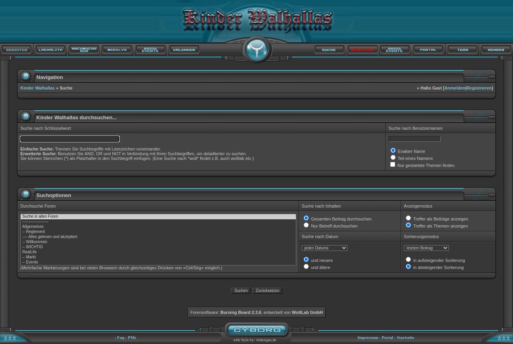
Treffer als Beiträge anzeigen (440, 219)
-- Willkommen (158, 242)
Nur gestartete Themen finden (425, 165)
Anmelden (455, 88)
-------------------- (158, 221)
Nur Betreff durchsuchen (334, 226)
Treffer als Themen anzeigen (440, 226)
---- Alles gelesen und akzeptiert (158, 237)
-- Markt (158, 257)
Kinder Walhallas (37, 88)
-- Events (158, 262)
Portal (387, 337)
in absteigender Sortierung (438, 267)
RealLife (158, 252)
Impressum (367, 337)
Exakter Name (411, 151)
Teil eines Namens (415, 158)
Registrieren (478, 88)
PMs (132, 337)
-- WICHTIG (158, 247)
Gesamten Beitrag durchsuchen (341, 219)
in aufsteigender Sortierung (438, 260)
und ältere (320, 267)
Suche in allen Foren (158, 216)
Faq (120, 337)
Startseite (405, 337)
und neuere (321, 260)
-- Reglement (158, 232)
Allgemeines (158, 226)
